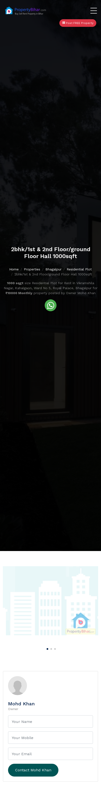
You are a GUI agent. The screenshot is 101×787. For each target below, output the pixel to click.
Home (14, 269)
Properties (32, 269)
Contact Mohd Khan (33, 770)
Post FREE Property (77, 23)
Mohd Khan (21, 704)
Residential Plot (79, 269)
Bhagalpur (53, 269)
